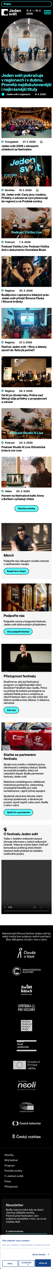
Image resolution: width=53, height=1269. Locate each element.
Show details (39, 1254)
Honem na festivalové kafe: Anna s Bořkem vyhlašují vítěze (22, 497)
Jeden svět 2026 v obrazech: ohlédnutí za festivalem (20, 147)
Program (10, 1165)
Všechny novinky (26, 508)
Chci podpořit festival (18, 631)
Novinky (9, 1155)
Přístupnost (11, 1186)
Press (8, 1181)
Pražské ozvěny (13, 1170)
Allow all (43, 1263)
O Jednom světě (14, 1176)
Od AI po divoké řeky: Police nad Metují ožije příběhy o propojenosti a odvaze (24, 398)
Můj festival (11, 1160)
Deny (10, 1263)
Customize (26, 1263)
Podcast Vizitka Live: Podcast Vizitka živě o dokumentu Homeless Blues (25, 248)
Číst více (11, 710)
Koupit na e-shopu (16, 571)
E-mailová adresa (15, 1227)
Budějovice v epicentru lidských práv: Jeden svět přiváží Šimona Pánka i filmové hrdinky (25, 298)
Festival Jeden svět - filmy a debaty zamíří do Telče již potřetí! (24, 348)
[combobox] (26, 4)
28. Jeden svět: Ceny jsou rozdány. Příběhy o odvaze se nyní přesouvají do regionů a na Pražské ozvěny (24, 198)
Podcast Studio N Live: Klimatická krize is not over (23, 448)
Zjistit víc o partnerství (18, 812)
